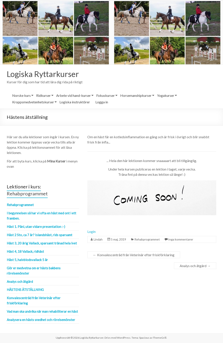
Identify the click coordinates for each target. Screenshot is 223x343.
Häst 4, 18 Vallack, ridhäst (25, 251)
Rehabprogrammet (147, 239)
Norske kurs (21, 95)
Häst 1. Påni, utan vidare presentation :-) (36, 227)
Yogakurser (165, 95)
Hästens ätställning (25, 290)
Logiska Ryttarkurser (43, 74)
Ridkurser (43, 95)
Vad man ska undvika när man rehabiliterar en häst (42, 311)
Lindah (98, 239)
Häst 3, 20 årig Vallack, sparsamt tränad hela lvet (42, 243)
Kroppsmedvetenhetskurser (33, 102)
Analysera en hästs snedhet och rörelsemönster (41, 320)
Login (91, 231)
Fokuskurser (105, 95)
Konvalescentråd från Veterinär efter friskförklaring (133, 255)
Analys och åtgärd (195, 266)
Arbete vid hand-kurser (73, 95)
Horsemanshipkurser (136, 95)
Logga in (101, 102)
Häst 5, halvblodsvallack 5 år (27, 260)
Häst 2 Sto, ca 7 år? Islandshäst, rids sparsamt (39, 235)
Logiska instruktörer (74, 102)
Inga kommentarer (180, 239)
